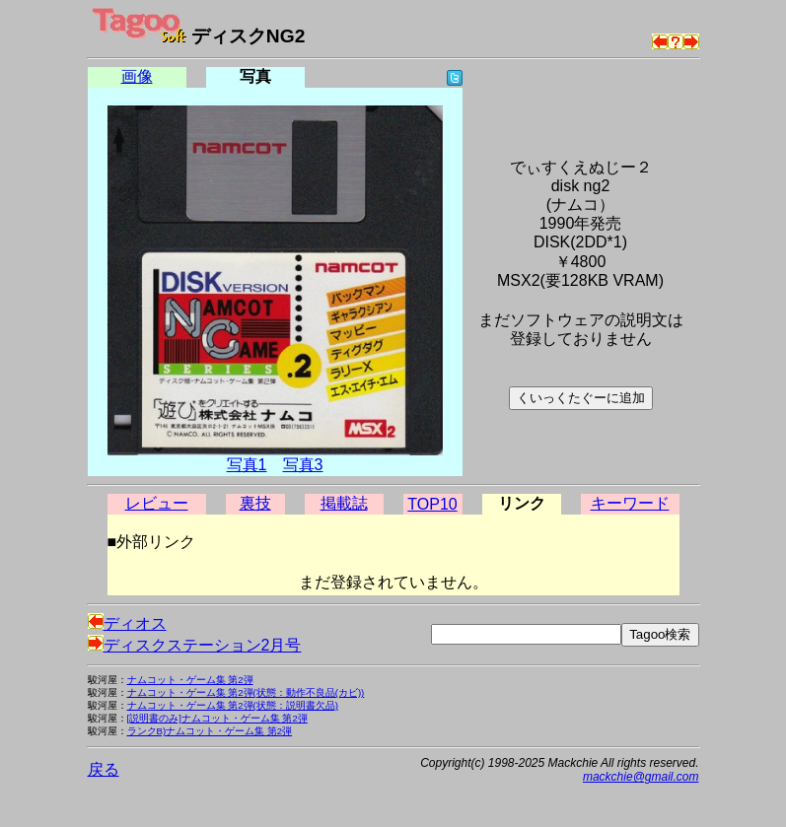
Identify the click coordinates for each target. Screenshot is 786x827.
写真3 (303, 464)
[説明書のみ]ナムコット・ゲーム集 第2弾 (217, 718)
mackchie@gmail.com (641, 777)
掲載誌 (344, 503)
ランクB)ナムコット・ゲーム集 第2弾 (210, 730)
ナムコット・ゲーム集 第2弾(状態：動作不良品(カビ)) (246, 692)
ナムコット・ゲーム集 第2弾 (190, 679)
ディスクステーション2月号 (195, 645)
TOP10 (432, 504)
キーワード (630, 503)
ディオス (127, 623)
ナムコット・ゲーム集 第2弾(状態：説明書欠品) (232, 705)
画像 (137, 76)
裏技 (255, 503)
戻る (103, 769)
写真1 (247, 464)
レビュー (156, 503)
